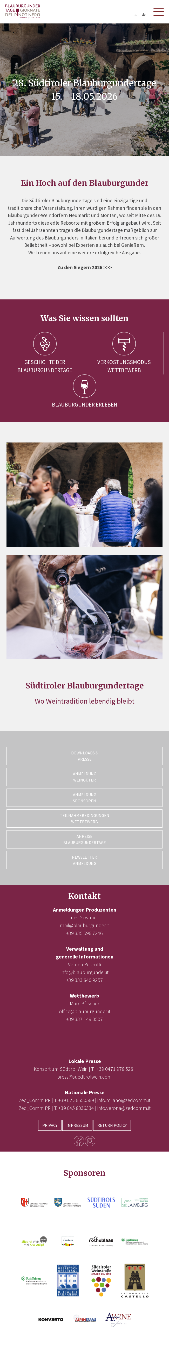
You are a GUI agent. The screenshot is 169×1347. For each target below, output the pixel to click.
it (135, 14)
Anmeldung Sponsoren (84, 797)
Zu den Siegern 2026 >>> (84, 267)
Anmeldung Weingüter (84, 777)
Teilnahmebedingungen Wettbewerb (84, 818)
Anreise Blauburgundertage (84, 839)
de (144, 14)
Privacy (49, 1125)
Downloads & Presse (84, 756)
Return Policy (112, 1125)
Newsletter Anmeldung (84, 860)
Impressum (77, 1125)
